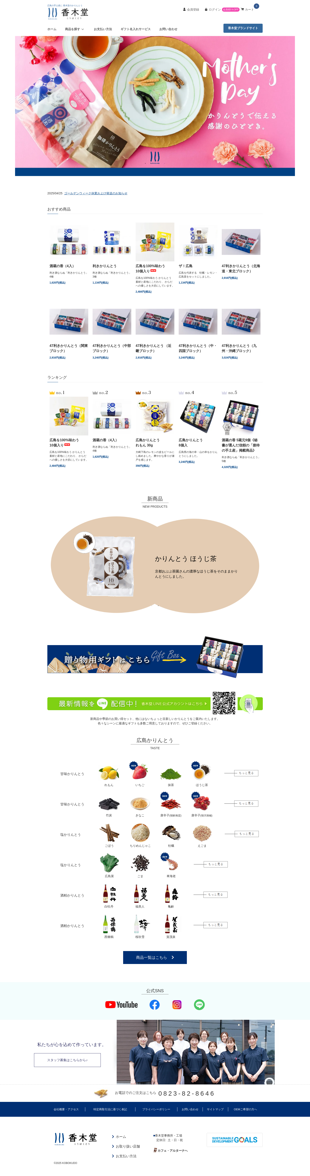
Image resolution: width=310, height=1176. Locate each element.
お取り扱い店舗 (128, 1146)
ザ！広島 (185, 266)
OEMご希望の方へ (245, 1109)
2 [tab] (152, 163)
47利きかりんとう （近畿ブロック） (153, 348)
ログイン (215, 9)
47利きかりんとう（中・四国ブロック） (198, 348)
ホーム (51, 29)
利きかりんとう (105, 266)
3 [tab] (158, 163)
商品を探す (75, 29)
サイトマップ (215, 1109)
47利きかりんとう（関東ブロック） (69, 348)
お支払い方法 (103, 29)
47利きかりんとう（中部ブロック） (112, 348)
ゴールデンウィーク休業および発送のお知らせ (95, 193)
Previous (44, 563)
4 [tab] (165, 163)
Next (266, 563)
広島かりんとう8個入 (191, 442)
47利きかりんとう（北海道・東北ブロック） (241, 268)
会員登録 (193, 9)
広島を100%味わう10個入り (150, 268)
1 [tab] (145, 163)
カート (249, 9)
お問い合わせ (168, 29)
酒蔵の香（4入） (63, 266)
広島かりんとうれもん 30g (148, 442)
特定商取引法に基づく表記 (110, 1109)
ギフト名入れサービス (136, 29)
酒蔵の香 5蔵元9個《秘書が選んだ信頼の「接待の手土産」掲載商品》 (241, 445)
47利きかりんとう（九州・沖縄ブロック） (240, 348)
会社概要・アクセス (66, 1109)
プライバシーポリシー (156, 1109)
